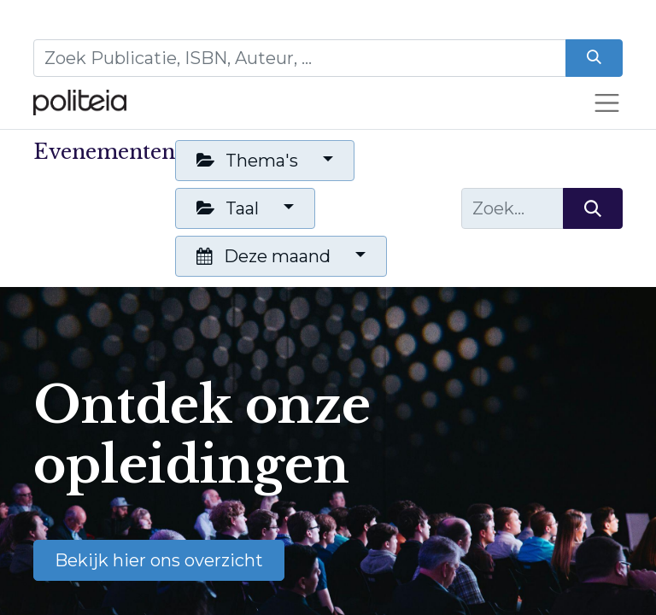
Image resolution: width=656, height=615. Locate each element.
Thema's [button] (249, 160)
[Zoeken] (594, 58)
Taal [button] (229, 208)
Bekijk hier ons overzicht (159, 560)
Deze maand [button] (265, 256)
